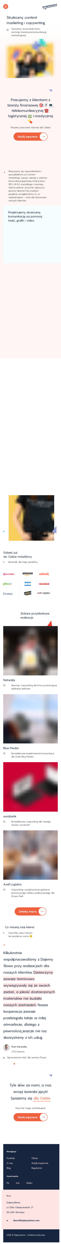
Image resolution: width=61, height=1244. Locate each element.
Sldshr (29, 1182)
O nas (10, 1163)
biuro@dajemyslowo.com (26, 1220)
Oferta (34, 1158)
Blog (9, 1168)
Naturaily (41, 1235)
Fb (8, 1182)
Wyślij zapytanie (30, 137)
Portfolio (11, 1158)
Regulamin (36, 1168)
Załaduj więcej (30, 912)
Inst (18, 1182)
